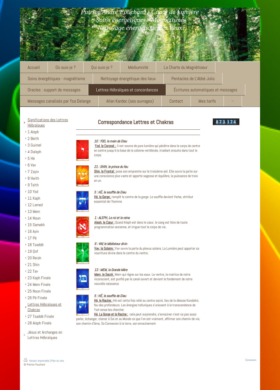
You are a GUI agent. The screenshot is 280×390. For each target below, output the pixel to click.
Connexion (250, 360)
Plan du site (57, 360)
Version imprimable (37, 360)
